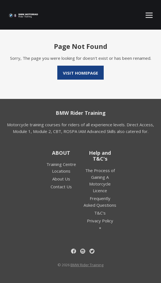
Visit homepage (80, 73)
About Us (61, 179)
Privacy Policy (100, 220)
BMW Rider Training (81, 113)
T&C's (100, 213)
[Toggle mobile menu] (149, 15)
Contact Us (61, 186)
